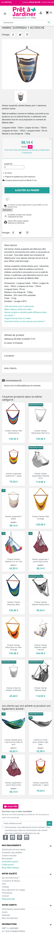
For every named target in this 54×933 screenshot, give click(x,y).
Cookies (5, 887)
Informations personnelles (13, 909)
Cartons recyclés (9, 855)
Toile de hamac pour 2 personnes (19, 306)
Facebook (5, 837)
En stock (8, 343)
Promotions (7, 893)
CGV (4, 884)
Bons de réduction (10, 918)
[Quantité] (14, 167)
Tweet (20, 34)
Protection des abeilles (12, 852)
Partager (13, 34)
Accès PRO (10, 806)
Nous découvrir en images (13, 890)
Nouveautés (7, 858)
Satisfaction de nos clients (13, 849)
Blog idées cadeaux (10, 867)
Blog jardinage (8, 899)
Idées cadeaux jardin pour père (17, 309)
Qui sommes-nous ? (11, 878)
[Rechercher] (27, 22)
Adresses (6, 915)
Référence (8, 339)
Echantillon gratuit (10, 861)
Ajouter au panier (27, 190)
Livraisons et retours (11, 881)
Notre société (9, 873)
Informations (9, 924)
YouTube (12, 837)
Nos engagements (11, 845)
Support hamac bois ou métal (17, 318)
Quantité (8, 164)
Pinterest (27, 34)
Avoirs (4, 912)
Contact (5, 896)
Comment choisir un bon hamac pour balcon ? (24, 321)
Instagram (26, 837)
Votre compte (9, 905)
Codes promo (8, 864)
